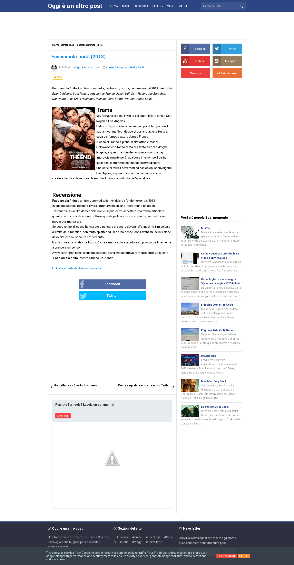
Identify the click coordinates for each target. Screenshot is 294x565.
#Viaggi (137, 530)
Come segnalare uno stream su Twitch (144, 373)
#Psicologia (152, 525)
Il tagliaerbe (209, 362)
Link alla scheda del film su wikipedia (76, 268)
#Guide (137, 525)
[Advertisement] (147, 25)
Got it (244, 556)
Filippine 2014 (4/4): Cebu (217, 310)
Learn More (226, 556)
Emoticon (63, 404)
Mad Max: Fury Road (214, 388)
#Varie (124, 530)
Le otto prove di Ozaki (215, 414)
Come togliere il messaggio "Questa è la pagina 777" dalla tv (220, 285)
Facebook (87, 284)
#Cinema (123, 525)
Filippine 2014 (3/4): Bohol (217, 336)
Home (56, 45)
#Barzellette (154, 530)
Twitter (126, 284)
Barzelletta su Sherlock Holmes (75, 373)
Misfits (205, 228)
